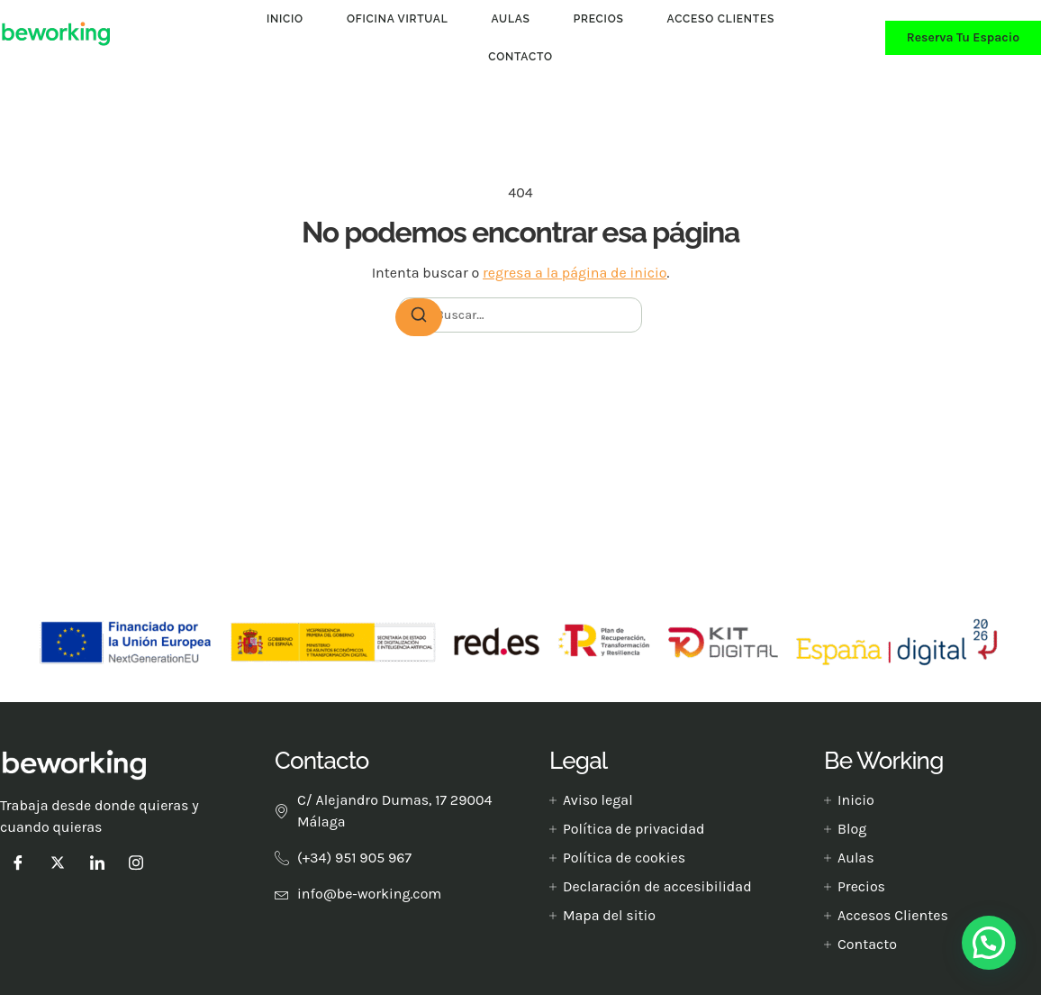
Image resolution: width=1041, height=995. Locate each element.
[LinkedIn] (97, 862)
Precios (599, 19)
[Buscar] (418, 317)
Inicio (285, 19)
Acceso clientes (721, 19)
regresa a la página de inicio (574, 272)
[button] (989, 943)
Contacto (520, 56)
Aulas (511, 19)
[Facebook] (18, 862)
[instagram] (135, 862)
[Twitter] (57, 862)
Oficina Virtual (397, 19)
